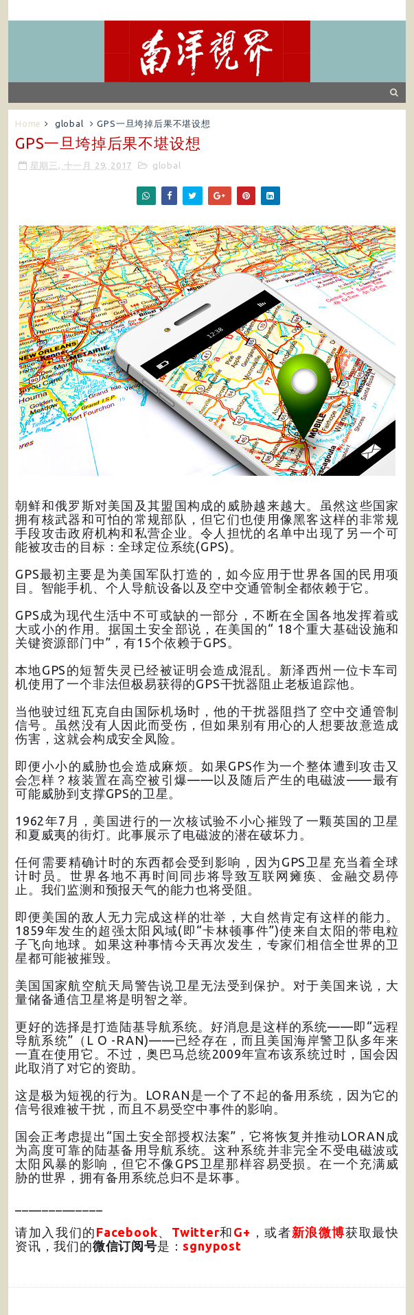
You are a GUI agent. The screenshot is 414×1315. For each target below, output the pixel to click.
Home (28, 123)
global (69, 123)
